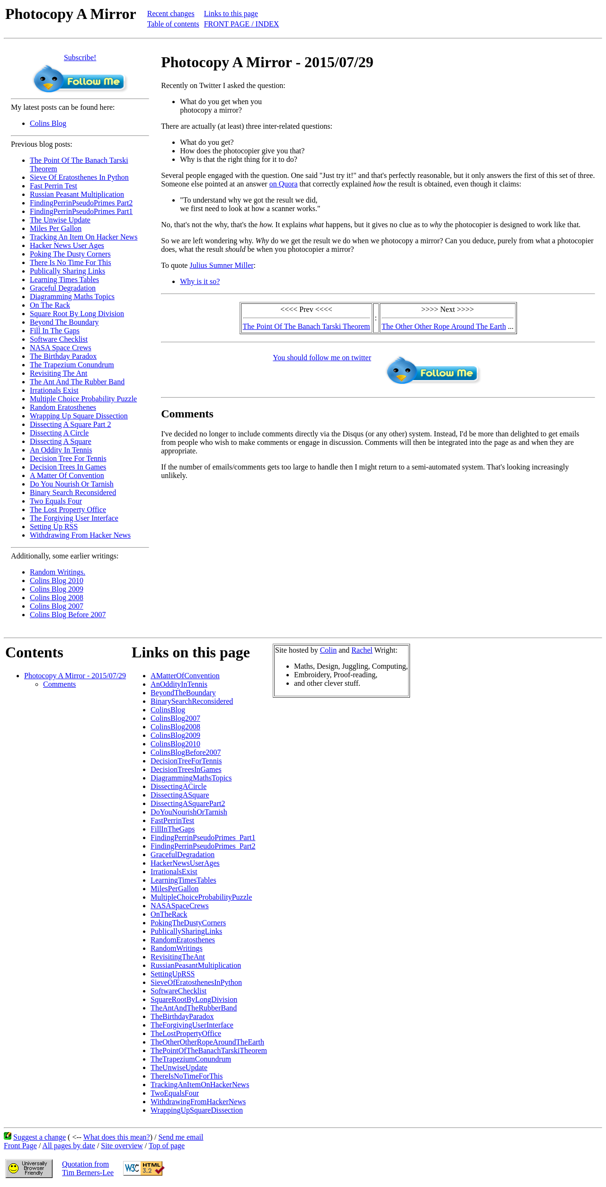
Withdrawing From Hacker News (80, 535)
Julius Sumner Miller (221, 265)
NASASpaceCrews (180, 906)
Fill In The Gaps (55, 331)
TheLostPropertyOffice (186, 1033)
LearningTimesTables (183, 880)
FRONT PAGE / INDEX (241, 24)
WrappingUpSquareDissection (197, 1110)
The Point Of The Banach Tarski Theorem (306, 326)
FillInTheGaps (173, 829)
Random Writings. (57, 572)
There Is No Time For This (70, 262)
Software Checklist (59, 339)
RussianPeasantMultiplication (196, 965)
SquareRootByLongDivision (194, 999)
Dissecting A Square (60, 441)
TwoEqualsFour (175, 1093)
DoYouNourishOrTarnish (189, 812)
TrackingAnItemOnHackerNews (200, 1085)
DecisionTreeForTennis (186, 761)
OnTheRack (169, 914)
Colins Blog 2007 (56, 606)
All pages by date (68, 1146)
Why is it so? (200, 281)
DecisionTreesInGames (186, 769)
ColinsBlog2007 (175, 718)
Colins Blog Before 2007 (68, 615)
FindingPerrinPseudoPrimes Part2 (81, 203)
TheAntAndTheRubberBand (194, 1008)
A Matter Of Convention (67, 475)
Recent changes (171, 13)
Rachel (361, 650)
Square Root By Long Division (77, 314)
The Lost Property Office (68, 509)
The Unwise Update (60, 220)
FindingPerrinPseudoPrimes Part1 (81, 211)
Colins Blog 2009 (56, 589)
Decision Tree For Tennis (68, 458)
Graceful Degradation (63, 288)
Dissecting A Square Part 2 (70, 424)
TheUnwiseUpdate (179, 1067)
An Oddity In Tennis (61, 450)
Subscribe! (80, 57)
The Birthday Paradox (63, 356)
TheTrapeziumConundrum (191, 1059)
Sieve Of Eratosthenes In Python (79, 177)
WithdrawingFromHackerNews (198, 1102)
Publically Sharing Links (67, 271)
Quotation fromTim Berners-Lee (88, 1168)
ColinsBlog (168, 710)
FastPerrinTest (172, 820)
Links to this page (231, 13)
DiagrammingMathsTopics (191, 778)
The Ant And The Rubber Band (77, 382)
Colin (328, 650)
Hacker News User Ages (67, 245)
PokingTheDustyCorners (188, 923)
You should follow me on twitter (322, 358)
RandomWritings (177, 948)
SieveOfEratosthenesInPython (196, 982)
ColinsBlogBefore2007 (186, 752)
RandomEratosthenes (183, 940)
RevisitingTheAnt (178, 957)
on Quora (283, 184)
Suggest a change (39, 1137)
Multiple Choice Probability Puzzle (83, 399)
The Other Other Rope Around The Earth (444, 326)
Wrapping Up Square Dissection (79, 416)
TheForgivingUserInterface (192, 1025)
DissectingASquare (180, 795)
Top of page (167, 1146)
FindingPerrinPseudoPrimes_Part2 (203, 846)
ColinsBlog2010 (175, 744)
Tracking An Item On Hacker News (83, 237)
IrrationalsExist (174, 872)
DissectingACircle (178, 786)
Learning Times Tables (64, 279)
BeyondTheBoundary (183, 693)
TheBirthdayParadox (182, 1016)
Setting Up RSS (54, 527)
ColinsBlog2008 (175, 727)
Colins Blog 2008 (56, 598)
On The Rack (50, 305)
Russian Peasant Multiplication (77, 194)
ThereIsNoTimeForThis (187, 1076)
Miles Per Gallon (55, 228)
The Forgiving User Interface (74, 518)
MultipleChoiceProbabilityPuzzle (201, 897)
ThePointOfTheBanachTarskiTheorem (209, 1050)
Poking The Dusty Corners (70, 254)
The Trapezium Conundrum (72, 365)
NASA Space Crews (60, 348)
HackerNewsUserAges (185, 863)
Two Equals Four (56, 501)
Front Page (20, 1146)
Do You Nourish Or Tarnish (72, 484)
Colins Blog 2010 (56, 580)
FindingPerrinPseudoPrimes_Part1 (203, 837)
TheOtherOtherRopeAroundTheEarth (207, 1042)
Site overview (122, 1146)
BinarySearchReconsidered (192, 701)
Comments (59, 684)
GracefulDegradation (182, 854)
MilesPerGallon (174, 889)
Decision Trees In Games (68, 467)
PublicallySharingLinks (186, 931)
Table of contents (173, 24)
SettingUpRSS (173, 974)
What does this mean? (116, 1137)
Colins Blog (48, 123)
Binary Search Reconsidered (73, 492)
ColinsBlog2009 (175, 735)
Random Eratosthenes (63, 407)
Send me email (180, 1137)
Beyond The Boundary (64, 322)
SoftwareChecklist (178, 991)
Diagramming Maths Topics (72, 296)
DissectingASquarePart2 (188, 803)
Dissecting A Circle (59, 433)
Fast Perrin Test (53, 186)
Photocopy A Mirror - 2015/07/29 (75, 676)
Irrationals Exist (54, 390)
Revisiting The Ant (58, 373)
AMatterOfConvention (185, 676)
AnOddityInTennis (179, 684)
